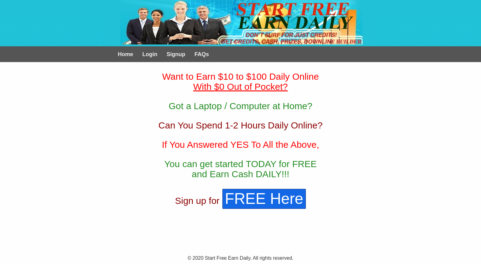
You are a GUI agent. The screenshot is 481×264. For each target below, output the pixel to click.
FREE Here (264, 198)
